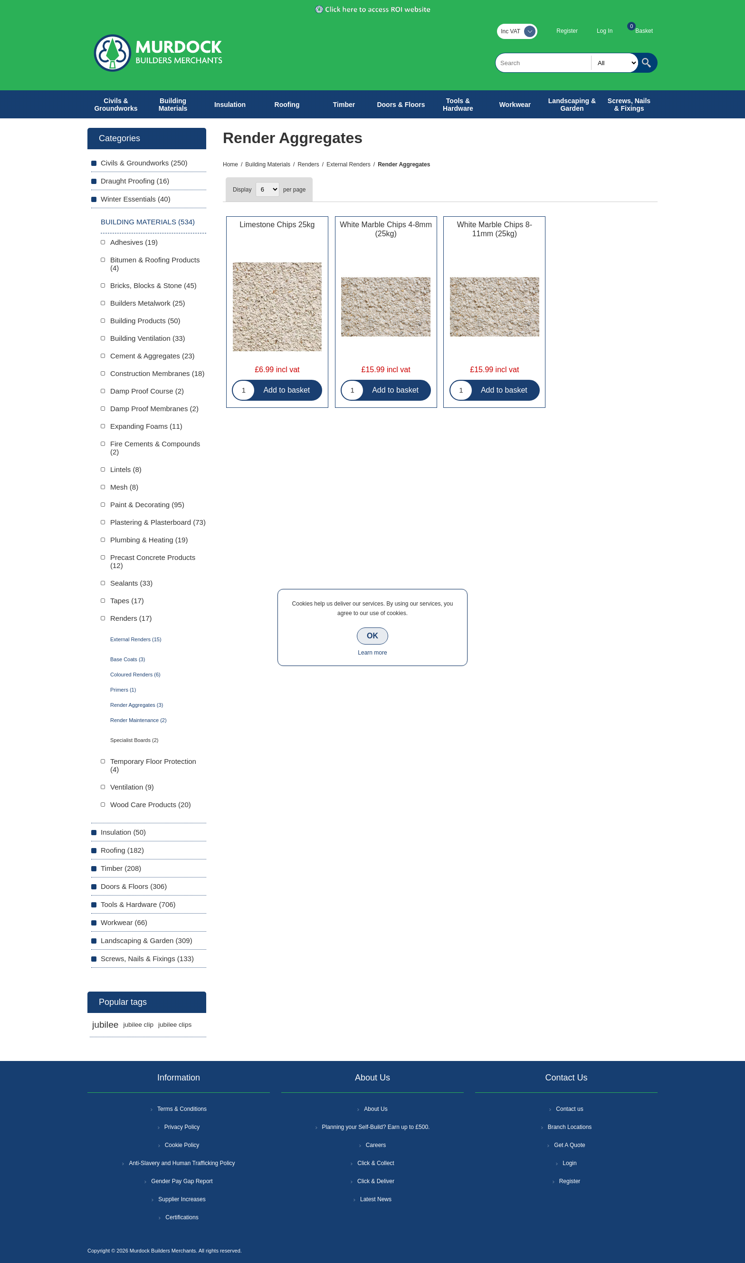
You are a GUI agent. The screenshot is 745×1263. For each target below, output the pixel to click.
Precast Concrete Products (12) (152, 561)
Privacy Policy (182, 1127)
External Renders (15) (136, 639)
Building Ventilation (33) (147, 338)
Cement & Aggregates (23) (152, 356)
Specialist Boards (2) (134, 740)
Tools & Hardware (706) (138, 904)
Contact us (569, 1109)
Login (569, 1163)
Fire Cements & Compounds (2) (155, 448)
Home (230, 164)
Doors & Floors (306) (134, 886)
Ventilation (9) (132, 787)
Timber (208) (121, 868)
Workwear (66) (124, 922)
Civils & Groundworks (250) (144, 163)
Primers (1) (123, 690)
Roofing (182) (122, 850)
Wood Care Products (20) (150, 804)
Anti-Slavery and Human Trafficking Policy (182, 1163)
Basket (644, 31)
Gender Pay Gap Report (181, 1181)
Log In (604, 31)
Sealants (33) (131, 583)
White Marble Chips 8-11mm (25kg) (494, 229)
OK (372, 636)
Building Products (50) (145, 321)
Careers (376, 1145)
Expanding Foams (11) (146, 426)
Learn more (372, 652)
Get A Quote (569, 1145)
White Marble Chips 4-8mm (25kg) (386, 229)
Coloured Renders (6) (135, 674)
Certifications (181, 1217)
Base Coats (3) (127, 659)
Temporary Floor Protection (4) (153, 765)
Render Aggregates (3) (136, 705)
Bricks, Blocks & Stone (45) (153, 285)
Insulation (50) (123, 832)
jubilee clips (174, 1024)
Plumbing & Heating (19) (149, 540)
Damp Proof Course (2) (147, 391)
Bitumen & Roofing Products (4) (155, 264)
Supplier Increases (181, 1199)
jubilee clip (138, 1024)
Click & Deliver (375, 1181)
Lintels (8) (126, 469)
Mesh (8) (124, 487)
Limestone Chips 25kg (277, 225)
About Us (375, 1109)
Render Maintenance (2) (138, 720)
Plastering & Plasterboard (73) (158, 522)
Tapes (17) (127, 601)
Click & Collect (375, 1163)
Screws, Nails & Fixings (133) (147, 958)
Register (567, 31)
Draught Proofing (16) (135, 181)
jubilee (105, 1025)
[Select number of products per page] (267, 189)
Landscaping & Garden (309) (146, 940)
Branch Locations (570, 1127)
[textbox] (567, 62)
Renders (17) (131, 618)
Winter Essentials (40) (136, 199)
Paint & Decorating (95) (147, 505)
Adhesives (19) (134, 242)
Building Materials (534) (148, 222)
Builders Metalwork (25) (147, 303)
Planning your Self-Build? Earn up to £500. (376, 1127)
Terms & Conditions (182, 1109)
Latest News (376, 1199)
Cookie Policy (182, 1145)
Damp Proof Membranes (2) (154, 409)
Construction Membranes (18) (157, 373)
